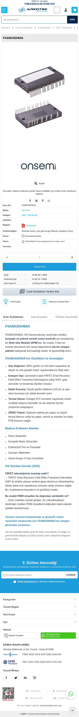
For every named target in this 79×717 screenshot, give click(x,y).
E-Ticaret (30, 714)
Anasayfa (5, 27)
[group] (39, 97)
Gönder (70, 574)
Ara (72, 19)
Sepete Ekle (39, 266)
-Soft (22, 714)
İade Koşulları (39, 316)
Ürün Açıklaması (13, 316)
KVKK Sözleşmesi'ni (27, 581)
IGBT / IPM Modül (64, 27)
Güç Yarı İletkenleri (23, 27)
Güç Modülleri (44, 27)
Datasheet (31, 225)
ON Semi (26, 210)
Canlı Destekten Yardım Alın (39, 291)
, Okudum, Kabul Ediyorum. (39, 581)
